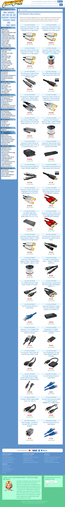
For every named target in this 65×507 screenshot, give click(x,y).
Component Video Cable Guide (31, 462)
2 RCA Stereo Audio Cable (8, 38)
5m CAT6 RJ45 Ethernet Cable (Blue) (29, 307)
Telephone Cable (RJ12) (8, 157)
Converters (13, 17)
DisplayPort (11, 12)
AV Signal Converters (7, 77)
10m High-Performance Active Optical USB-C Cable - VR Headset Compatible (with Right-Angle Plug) (29, 378)
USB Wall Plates (6, 117)
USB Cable (4, 51)
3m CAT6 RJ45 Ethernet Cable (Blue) (51, 423)
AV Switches (5, 17)
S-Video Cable (5, 41)
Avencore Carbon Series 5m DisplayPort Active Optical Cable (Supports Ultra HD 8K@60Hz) (51, 99)
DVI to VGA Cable (6, 57)
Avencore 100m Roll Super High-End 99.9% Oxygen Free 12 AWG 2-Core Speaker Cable (51, 52)
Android (13, 25)
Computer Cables (6, 61)
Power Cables (5, 173)
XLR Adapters (5, 93)
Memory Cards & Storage (8, 152)
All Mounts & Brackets (7, 96)
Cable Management (7, 158)
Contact (55, 1)
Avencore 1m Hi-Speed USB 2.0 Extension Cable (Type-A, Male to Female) (29, 331)
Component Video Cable (8, 35)
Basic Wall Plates (6, 113)
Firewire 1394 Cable (7, 64)
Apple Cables (5, 135)
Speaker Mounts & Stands (8, 106)
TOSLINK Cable (5, 34)
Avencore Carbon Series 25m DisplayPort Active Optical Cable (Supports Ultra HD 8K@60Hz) (29, 192)
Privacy (4, 472)
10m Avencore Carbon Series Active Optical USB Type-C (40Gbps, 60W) (29, 75)
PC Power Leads (6, 65)
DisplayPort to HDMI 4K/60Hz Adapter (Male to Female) (51, 331)
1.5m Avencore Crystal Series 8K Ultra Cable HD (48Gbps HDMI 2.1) (51, 284)
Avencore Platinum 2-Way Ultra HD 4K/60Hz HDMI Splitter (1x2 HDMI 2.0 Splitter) (51, 308)
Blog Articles (39, 1)
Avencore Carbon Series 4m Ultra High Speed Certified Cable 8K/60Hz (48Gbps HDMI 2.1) (51, 192)
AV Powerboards (6, 176)
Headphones (5, 121)
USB (7, 15)
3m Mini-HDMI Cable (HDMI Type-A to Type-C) (29, 400)
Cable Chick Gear (6, 164)
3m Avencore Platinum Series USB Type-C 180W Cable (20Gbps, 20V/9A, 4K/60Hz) (29, 98)
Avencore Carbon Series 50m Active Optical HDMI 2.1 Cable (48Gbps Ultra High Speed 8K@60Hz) (51, 29)
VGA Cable (4, 59)
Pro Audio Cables (6, 83)
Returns (50, 1)
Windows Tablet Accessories (6, 143)
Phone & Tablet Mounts (8, 107)
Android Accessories (7, 138)
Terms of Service (6, 471)
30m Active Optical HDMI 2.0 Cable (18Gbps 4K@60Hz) (29, 167)
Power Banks (5, 170)
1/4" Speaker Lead (7, 90)
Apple (8, 25)
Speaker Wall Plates (7, 114)
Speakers (4, 122)
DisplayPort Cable (6, 50)
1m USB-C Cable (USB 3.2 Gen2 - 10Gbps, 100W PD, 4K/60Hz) (51, 261)
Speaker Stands (6, 124)
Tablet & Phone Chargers (8, 139)
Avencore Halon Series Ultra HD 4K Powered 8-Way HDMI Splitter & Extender (51, 145)
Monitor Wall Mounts (7, 99)
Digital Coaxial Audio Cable (9, 32)
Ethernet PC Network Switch (7, 79)
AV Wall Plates (5, 111)
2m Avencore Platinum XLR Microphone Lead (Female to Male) (51, 238)
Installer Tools (5, 155)
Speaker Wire (5, 126)
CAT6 (3, 15)
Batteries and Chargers (8, 171)
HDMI (5, 12)
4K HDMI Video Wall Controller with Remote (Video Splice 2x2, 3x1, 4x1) (29, 215)
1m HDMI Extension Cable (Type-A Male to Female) (29, 284)
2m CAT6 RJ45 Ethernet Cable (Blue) (51, 377)
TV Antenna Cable (6, 46)
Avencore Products (7, 166)
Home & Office (5, 151)
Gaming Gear (5, 154)
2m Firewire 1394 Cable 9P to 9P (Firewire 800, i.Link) (29, 353)
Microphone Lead (6, 86)
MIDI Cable (4, 88)
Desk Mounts (5, 103)
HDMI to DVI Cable (6, 56)
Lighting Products (6, 148)
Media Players (5, 160)
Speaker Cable (5, 31)
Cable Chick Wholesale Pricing (51, 462)
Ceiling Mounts (6, 104)
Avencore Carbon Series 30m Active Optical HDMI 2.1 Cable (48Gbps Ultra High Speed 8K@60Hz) (29, 52)
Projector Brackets (7, 101)
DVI (11, 15)
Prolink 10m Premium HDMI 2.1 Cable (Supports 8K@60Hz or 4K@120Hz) (51, 401)
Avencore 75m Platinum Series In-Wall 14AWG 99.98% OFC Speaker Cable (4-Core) (51, 121)
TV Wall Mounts (6, 98)
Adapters (4, 129)
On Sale (34, 1)
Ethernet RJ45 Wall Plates (9, 116)
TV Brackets (6, 20)
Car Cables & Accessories (8, 161)
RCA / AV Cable (5, 40)
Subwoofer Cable (6, 44)
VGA (14, 15)
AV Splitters (5, 74)
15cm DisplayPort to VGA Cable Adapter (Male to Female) (51, 354)
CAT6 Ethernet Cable (7, 53)
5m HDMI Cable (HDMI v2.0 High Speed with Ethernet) (51, 74)
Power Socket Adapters (8, 174)
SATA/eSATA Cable (6, 62)
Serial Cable (5, 67)
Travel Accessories (7, 163)
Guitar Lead (5, 85)
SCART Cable (5, 43)
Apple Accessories (6, 136)
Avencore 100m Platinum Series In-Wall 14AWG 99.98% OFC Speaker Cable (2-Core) (29, 261)
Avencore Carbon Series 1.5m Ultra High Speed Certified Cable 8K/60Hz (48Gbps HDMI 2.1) (51, 215)
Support (45, 1)
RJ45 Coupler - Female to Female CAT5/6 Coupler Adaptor (30, 424)
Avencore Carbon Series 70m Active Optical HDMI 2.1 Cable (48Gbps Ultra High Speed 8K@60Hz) (29, 29)
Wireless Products (6, 149)
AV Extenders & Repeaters (9, 75)
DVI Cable (4, 54)
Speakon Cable (5, 91)
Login (60, 1)
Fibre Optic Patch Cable (8, 68)
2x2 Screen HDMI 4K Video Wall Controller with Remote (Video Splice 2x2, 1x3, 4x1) (29, 121)
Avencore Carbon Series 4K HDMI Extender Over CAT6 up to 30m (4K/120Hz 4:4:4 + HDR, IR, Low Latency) (29, 145)
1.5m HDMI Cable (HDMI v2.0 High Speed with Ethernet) (51, 167)
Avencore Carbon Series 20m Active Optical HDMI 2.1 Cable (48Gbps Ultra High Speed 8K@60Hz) (29, 238)
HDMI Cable (5, 29)
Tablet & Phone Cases (7, 141)
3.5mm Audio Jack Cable (8, 37)
